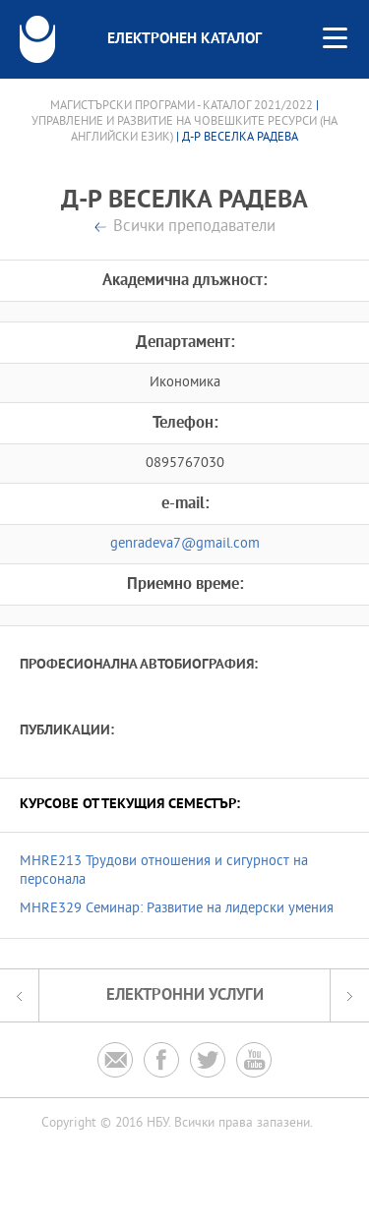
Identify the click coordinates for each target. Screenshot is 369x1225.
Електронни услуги (185, 995)
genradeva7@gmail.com (185, 544)
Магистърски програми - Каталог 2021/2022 (181, 106)
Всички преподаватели (194, 227)
